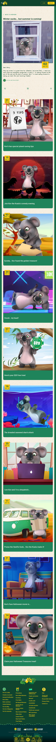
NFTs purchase (33, 712)
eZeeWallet (32, 703)
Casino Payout (19, 716)
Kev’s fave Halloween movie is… (17, 604)
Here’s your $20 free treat (15, 375)
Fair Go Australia (7, 711)
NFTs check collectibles (32, 715)
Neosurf (31, 698)
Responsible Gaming (47, 699)
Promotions (19, 693)
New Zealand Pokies (21, 712)
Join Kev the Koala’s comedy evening (19, 204)
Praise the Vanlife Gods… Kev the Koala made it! (24, 547)
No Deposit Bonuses (21, 702)
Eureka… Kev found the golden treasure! (20, 261)
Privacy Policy (45, 701)
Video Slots (19, 714)
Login (44, 3)
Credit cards (32, 700)
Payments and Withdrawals (32, 693)
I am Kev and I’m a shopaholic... (17, 490)
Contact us (45, 703)
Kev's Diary (5, 699)
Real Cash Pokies (20, 719)
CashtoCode (32, 708)
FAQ (43, 693)
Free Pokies (19, 721)
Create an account (7, 695)
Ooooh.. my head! (11, 318)
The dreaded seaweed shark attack (19, 433)
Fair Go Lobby (6, 692)
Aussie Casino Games (19, 709)
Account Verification (8, 697)
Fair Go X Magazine (8, 709)
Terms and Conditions (45, 696)
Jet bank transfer (33, 705)
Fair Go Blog (6, 706)
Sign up (51, 3)
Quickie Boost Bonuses (19, 705)
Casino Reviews (7, 704)
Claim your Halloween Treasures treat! (20, 661)
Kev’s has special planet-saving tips (19, 146)
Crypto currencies (33, 696)
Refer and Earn (6, 702)
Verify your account (34, 710)
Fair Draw (18, 697)
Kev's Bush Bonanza (21, 695)
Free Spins (18, 700)
